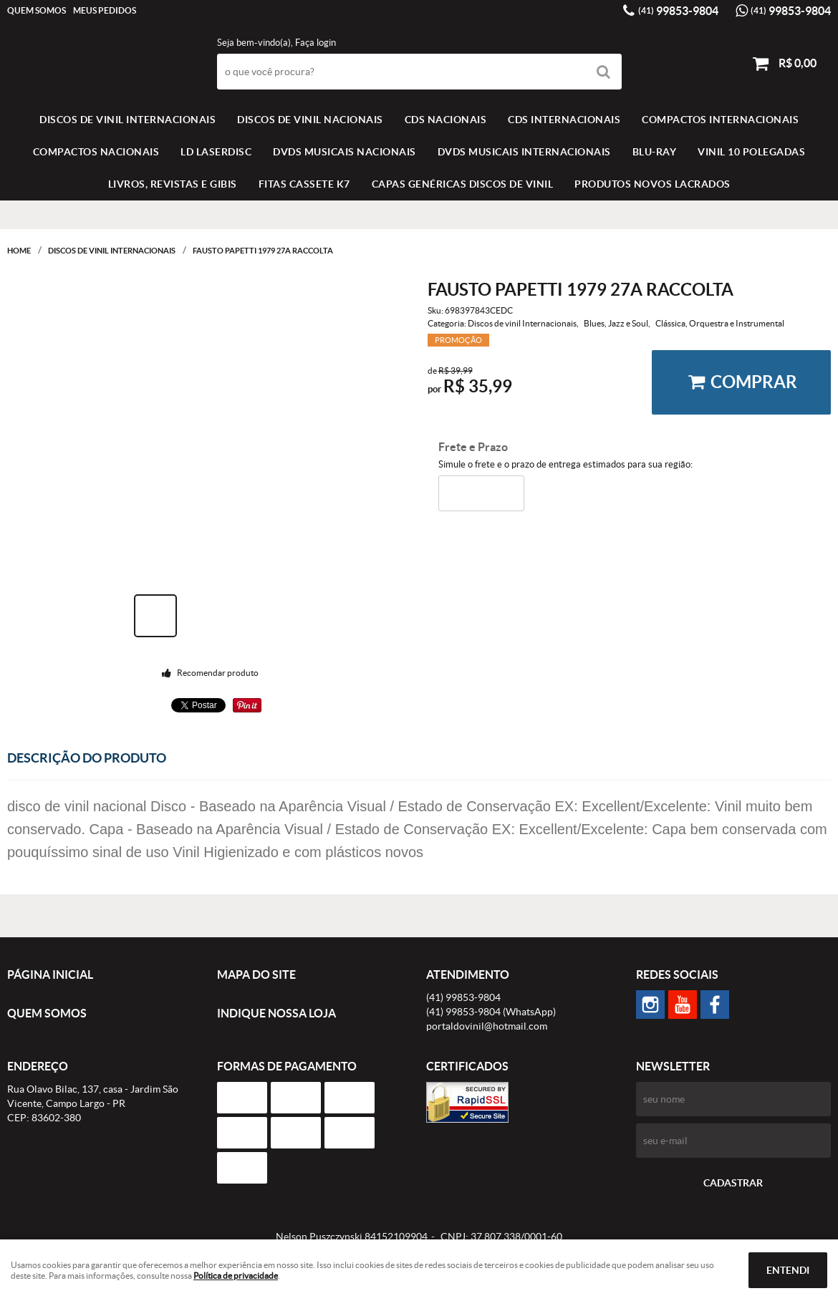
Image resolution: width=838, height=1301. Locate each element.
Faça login (315, 42)
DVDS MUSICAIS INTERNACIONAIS (524, 152)
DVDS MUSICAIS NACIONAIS (344, 152)
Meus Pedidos (104, 10)
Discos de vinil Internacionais (127, 119)
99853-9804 (678, 10)
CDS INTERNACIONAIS (564, 119)
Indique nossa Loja (276, 1013)
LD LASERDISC (215, 152)
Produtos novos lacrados (652, 184)
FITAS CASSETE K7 (304, 184)
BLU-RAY (654, 152)
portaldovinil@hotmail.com (486, 1026)
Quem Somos (36, 10)
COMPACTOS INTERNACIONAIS (720, 119)
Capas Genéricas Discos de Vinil (463, 184)
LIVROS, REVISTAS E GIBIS (172, 184)
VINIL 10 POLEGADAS (751, 152)
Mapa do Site (256, 974)
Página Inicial (50, 974)
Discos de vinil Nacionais (310, 119)
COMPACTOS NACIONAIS (96, 152)
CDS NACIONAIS (446, 119)
